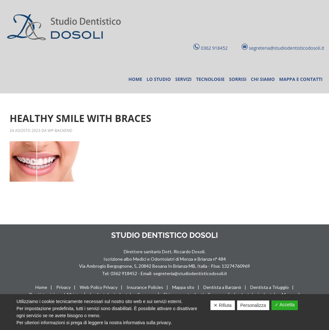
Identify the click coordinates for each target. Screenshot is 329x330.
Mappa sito (183, 287)
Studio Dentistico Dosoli (66, 27)
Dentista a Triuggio (269, 287)
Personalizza (253, 305)
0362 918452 (124, 273)
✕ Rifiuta (223, 305)
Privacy (63, 287)
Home (41, 287)
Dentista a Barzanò (222, 287)
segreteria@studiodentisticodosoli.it (190, 273)
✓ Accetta (285, 304)
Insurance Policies (145, 287)
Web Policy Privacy (99, 287)
